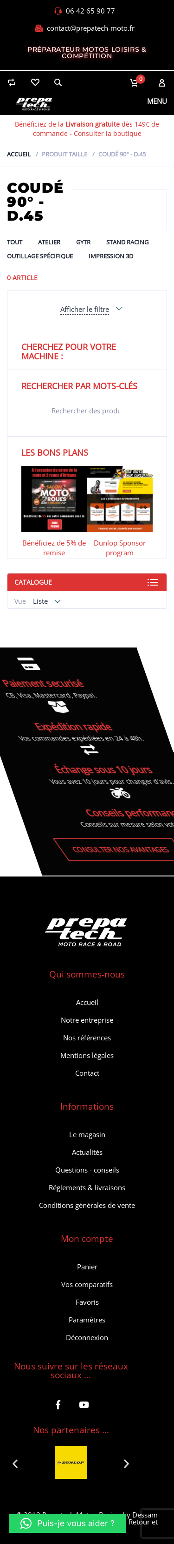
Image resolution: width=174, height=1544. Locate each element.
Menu (157, 101)
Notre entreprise (87, 1020)
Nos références (87, 1037)
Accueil (19, 154)
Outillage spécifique (40, 256)
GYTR (83, 242)
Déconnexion (87, 1337)
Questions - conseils (87, 1169)
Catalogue (33, 582)
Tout (14, 242)
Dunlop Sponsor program (120, 547)
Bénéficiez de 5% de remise (54, 547)
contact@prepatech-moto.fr (91, 28)
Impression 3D (111, 256)
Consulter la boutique (108, 133)
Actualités (87, 1152)
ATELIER (49, 242)
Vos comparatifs (87, 1284)
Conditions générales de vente (87, 1205)
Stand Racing (127, 242)
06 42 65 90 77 (90, 10)
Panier (87, 1266)
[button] (15, 1464)
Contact (87, 1073)
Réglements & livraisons (87, 1187)
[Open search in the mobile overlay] (87, 410)
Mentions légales (87, 1055)
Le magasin (87, 1134)
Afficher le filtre (84, 309)
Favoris (87, 1302)
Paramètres (87, 1319)
